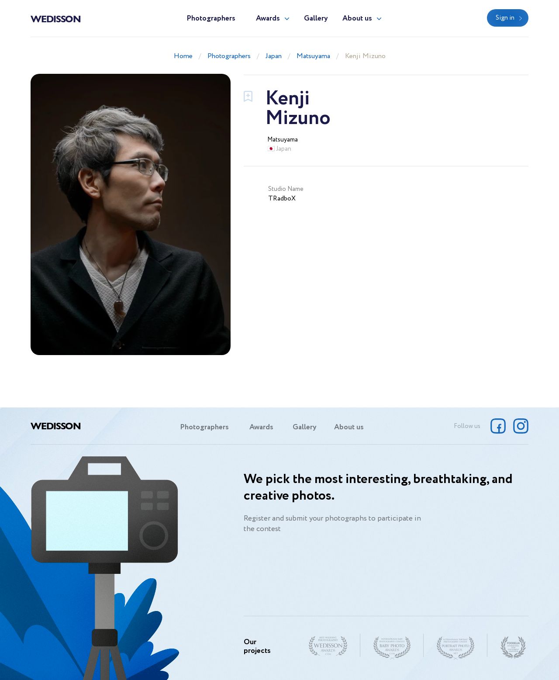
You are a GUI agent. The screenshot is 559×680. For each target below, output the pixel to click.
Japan (274, 56)
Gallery (316, 18)
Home (183, 56)
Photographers (210, 18)
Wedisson (56, 18)
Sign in (505, 18)
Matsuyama (313, 56)
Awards (268, 18)
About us (357, 18)
